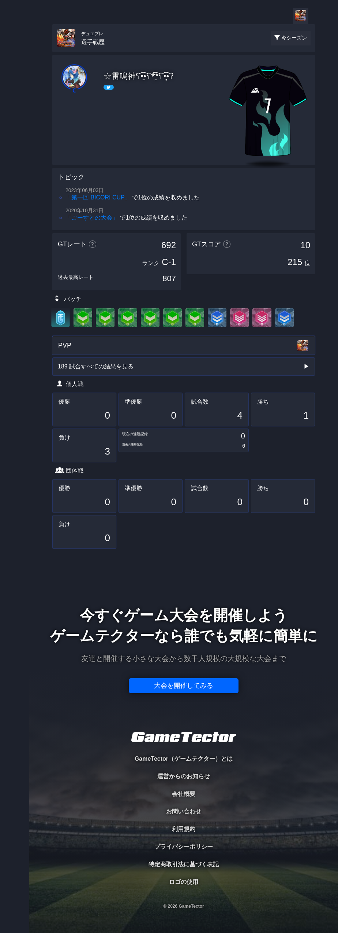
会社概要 (183, 794)
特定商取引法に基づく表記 (184, 864)
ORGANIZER (15, 112)
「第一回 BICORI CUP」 (98, 197)
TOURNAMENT (14, 52)
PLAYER (14, 82)
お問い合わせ (183, 811)
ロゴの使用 (183, 882)
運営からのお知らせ (183, 776)
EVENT (14, 172)
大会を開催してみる (183, 685)
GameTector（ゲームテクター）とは (184, 759)
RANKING (14, 142)
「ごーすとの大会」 (91, 217)
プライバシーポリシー (183, 847)
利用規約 (183, 829)
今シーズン (294, 37)
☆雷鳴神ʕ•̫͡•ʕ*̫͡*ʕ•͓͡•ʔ (139, 76)
